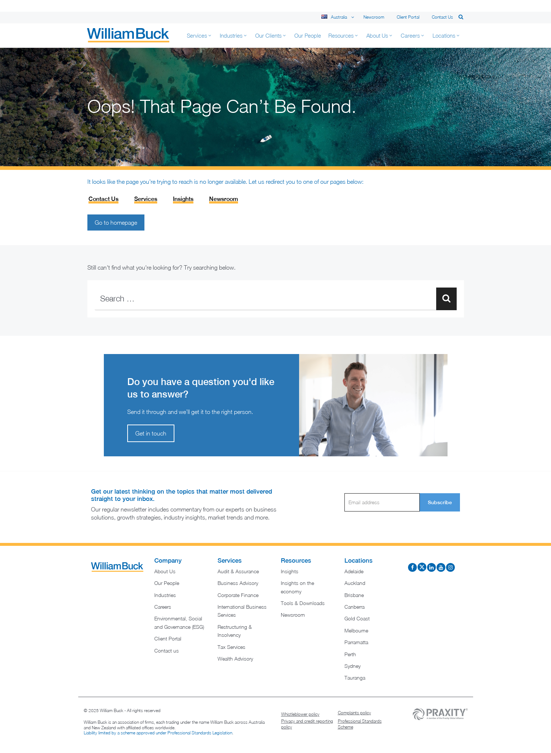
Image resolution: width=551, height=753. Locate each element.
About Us (165, 571)
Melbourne (356, 630)
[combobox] (276, 299)
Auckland (354, 583)
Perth (350, 654)
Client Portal (408, 17)
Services (145, 198)
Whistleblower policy (300, 714)
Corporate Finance (238, 595)
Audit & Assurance (238, 571)
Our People (166, 583)
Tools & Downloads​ (303, 603)
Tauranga (354, 677)
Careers (162, 607)
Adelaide (353, 571)
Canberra (354, 607)
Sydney (352, 666)
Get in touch (150, 433)
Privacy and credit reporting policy (307, 724)
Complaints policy (354, 712)
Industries (165, 595)
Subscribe (440, 502)
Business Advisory (238, 583)
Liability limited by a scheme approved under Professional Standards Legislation (158, 732)
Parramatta (356, 642)
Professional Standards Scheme (360, 724)
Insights (183, 198)
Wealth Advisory (235, 658)
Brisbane (354, 595)
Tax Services (231, 647)
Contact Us (103, 198)
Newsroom (373, 17)
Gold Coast (357, 618)
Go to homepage (116, 222)
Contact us (442, 17)
